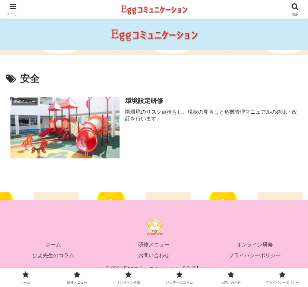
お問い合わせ (153, 255)
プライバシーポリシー (255, 255)
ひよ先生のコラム (53, 255)
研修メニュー (153, 244)
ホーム (53, 244)
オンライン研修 (254, 244)
